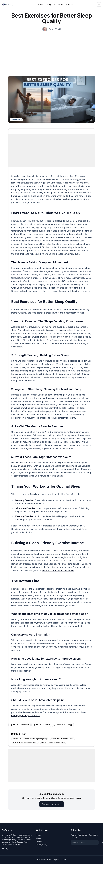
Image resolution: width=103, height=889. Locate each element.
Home (40, 4)
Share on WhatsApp (62, 725)
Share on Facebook (20, 725)
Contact (69, 4)
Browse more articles (51, 804)
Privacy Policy (41, 845)
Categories (50, 4)
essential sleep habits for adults (58, 570)
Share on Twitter (42, 725)
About (60, 4)
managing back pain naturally (25, 715)
